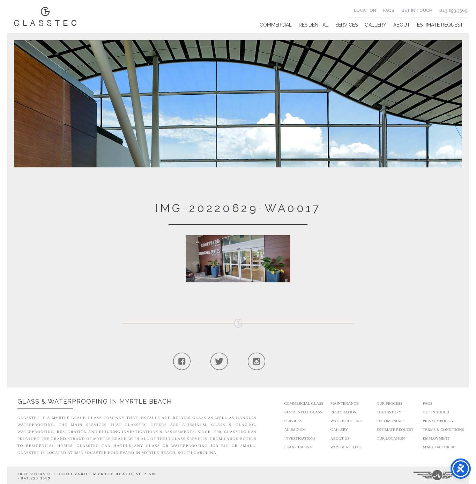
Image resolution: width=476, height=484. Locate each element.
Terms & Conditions (443, 429)
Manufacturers (439, 447)
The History (389, 412)
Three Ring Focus (438, 475)
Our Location (391, 438)
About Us (340, 438)
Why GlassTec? (346, 447)
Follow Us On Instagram (256, 361)
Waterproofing (346, 421)
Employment (436, 438)
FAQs (388, 10)
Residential (313, 25)
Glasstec (45, 16)
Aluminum (295, 429)
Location (365, 10)
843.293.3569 (453, 10)
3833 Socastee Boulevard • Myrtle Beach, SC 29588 (87, 474)
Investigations (299, 438)
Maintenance (344, 403)
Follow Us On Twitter (219, 361)
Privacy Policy (438, 421)
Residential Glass (303, 412)
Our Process (389, 403)
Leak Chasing (298, 447)
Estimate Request (440, 25)
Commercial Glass (303, 403)
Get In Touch (416, 10)
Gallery (375, 25)
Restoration (343, 412)
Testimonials (390, 421)
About (401, 25)
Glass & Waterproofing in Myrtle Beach (94, 401)
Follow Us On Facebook (182, 361)
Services (346, 25)
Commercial (276, 25)
